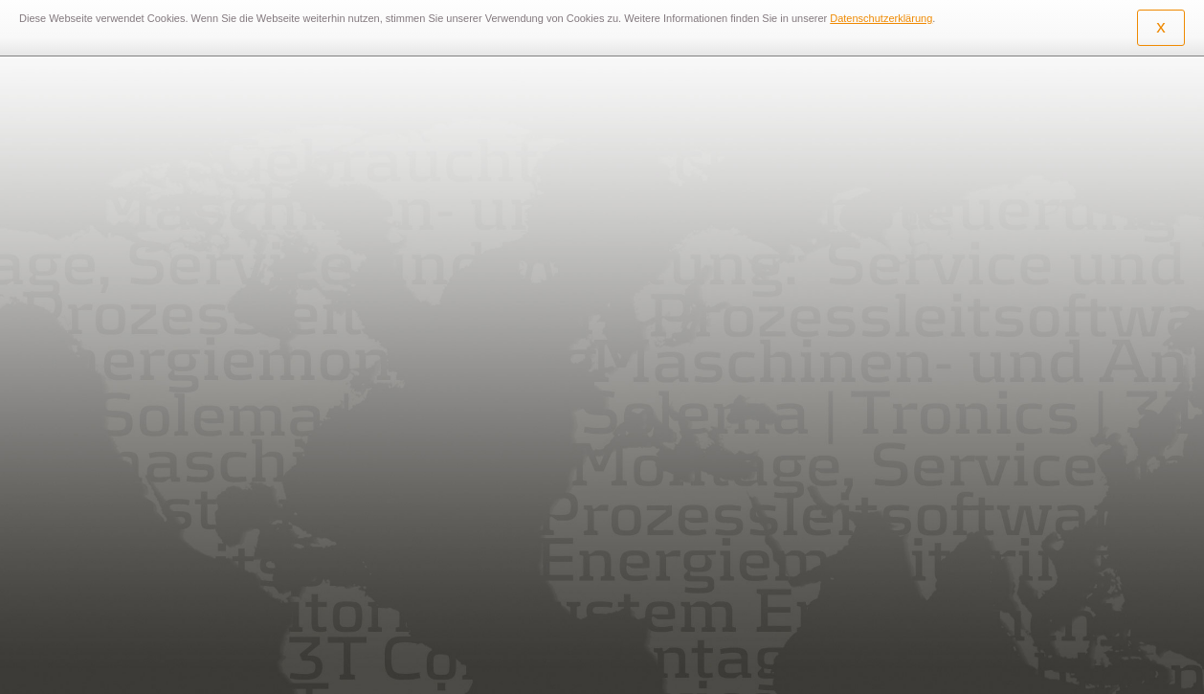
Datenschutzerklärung (881, 18)
